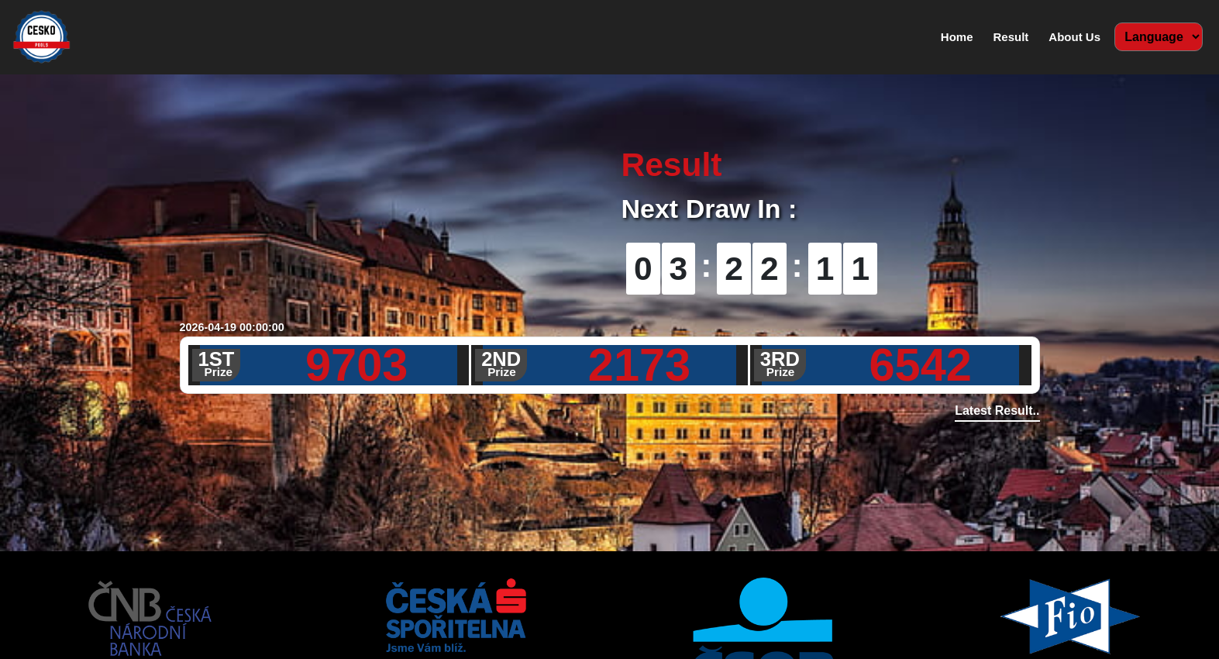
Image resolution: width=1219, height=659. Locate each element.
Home (960, 35)
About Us (1074, 36)
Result (1010, 36)
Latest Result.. (997, 410)
